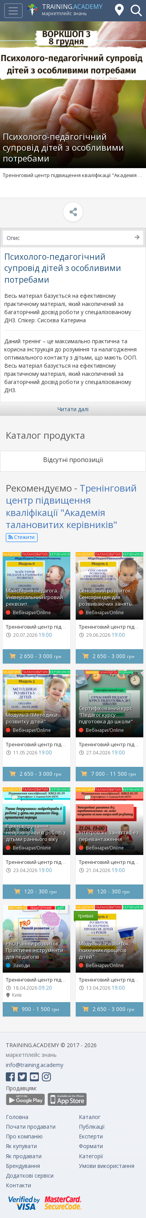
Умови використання (106, 1165)
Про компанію (24, 1136)
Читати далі (73, 409)
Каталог (90, 1117)
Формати (91, 1146)
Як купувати (21, 1146)
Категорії (91, 1156)
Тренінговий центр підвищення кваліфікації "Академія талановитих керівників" (71, 506)
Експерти (91, 1136)
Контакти (18, 1185)
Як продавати (24, 1156)
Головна (17, 1117)
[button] (136, 10)
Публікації (92, 1126)
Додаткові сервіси (30, 1175)
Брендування (23, 1165)
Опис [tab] (73, 238)
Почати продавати (31, 1126)
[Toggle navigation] (13, 10)
